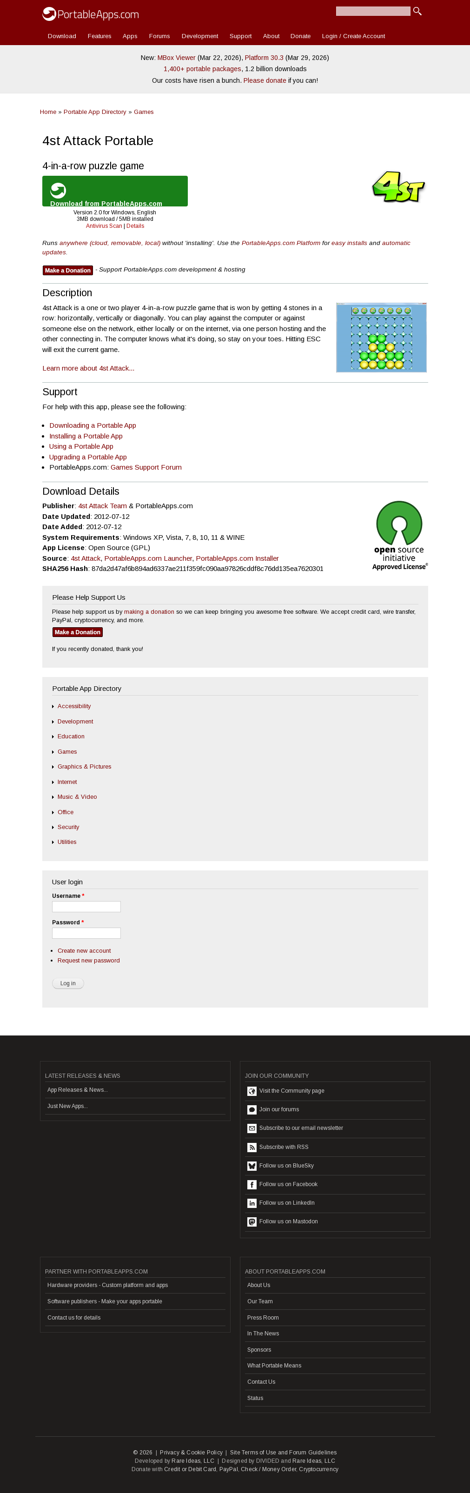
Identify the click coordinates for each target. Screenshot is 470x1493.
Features (100, 36)
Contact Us (261, 1382)
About (271, 36)
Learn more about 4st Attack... (88, 368)
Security (68, 826)
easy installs (349, 242)
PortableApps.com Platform (281, 242)
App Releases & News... (77, 1090)
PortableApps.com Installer (237, 558)
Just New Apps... (67, 1106)
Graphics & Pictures (84, 766)
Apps (130, 36)
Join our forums (273, 1110)
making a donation (149, 611)
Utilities (67, 841)
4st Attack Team (102, 506)
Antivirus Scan (104, 226)
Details (135, 226)
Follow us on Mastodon (282, 1222)
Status (255, 1398)
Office (65, 812)
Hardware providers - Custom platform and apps (107, 1285)
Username (68, 896)
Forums (159, 36)
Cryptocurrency (318, 1469)
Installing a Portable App (86, 436)
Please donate (265, 80)
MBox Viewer (177, 57)
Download (62, 36)
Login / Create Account (353, 36)
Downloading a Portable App (92, 425)
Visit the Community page (285, 1091)
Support (241, 36)
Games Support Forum (146, 467)
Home (48, 111)
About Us (258, 1285)
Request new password (89, 960)
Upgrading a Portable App (88, 457)
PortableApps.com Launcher (148, 558)
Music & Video (77, 796)
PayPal (228, 1469)
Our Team (260, 1301)
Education (71, 736)
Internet (67, 781)
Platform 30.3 (264, 57)
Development (200, 36)
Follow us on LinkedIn (281, 1203)
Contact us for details (73, 1317)
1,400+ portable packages (202, 69)
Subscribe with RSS (278, 1147)
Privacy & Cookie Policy (191, 1452)
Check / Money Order (268, 1469)
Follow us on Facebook (282, 1184)
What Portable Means (274, 1365)
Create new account (84, 950)
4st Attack (85, 558)
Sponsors (259, 1350)
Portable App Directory (95, 111)
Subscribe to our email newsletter (295, 1128)
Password (68, 922)
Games (144, 111)
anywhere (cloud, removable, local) (110, 242)
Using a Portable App (81, 446)
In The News (263, 1333)
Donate (301, 36)
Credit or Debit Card (190, 1469)
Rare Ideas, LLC (193, 1461)
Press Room (263, 1317)
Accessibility (74, 706)
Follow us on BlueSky (280, 1166)
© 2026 (142, 1452)
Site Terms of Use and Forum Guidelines (283, 1452)
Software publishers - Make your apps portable (104, 1301)
